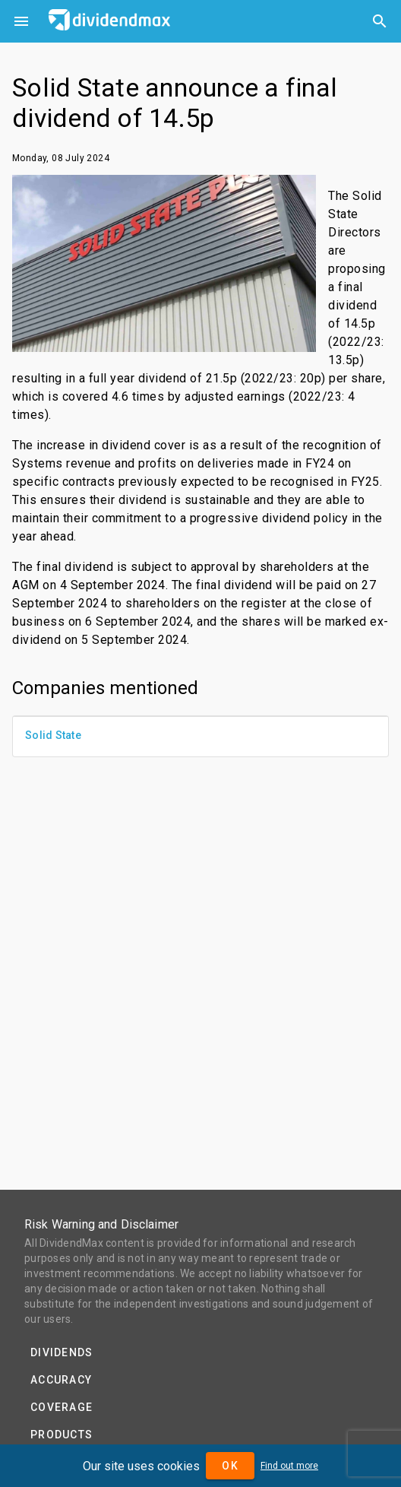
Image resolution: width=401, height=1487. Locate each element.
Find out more (289, 1465)
